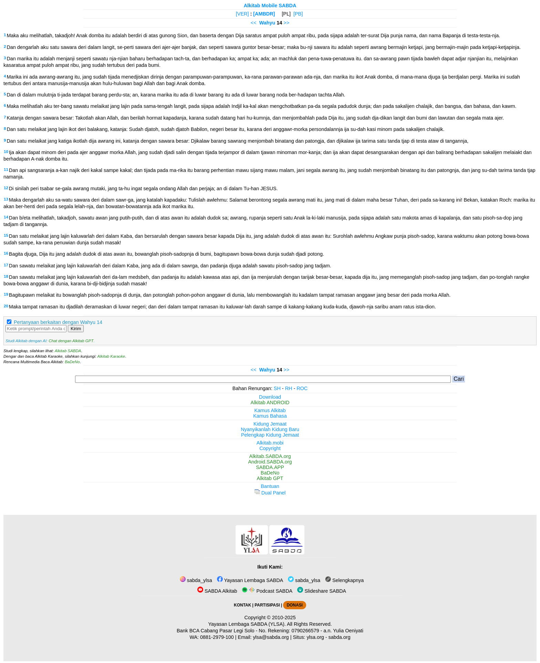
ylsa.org (315, 637)
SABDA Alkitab (217, 591)
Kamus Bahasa (270, 416)
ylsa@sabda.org (271, 637)
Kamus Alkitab (269, 410)
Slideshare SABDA (321, 591)
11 (6, 169)
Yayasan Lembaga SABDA (250, 580)
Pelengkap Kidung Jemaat (270, 435)
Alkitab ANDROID (270, 402)
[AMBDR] (264, 14)
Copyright (270, 448)
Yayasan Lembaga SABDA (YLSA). (247, 624)
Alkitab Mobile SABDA (270, 5)
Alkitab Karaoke (111, 356)
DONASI (294, 605)
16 (6, 253)
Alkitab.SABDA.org (270, 456)
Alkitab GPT (270, 478)
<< (254, 23)
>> (286, 23)
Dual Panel (270, 493)
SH (277, 388)
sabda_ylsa (196, 580)
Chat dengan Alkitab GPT (71, 341)
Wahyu (267, 23)
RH (288, 388)
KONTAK (242, 605)
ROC (302, 388)
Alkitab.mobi (270, 443)
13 (6, 199)
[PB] (298, 14)
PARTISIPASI (267, 605)
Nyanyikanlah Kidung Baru (270, 429)
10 (6, 152)
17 (6, 265)
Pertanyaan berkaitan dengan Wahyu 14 (58, 322)
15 (6, 235)
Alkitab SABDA (68, 351)
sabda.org (340, 637)
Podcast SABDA (267, 591)
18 (6, 276)
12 (6, 188)
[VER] (242, 14)
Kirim (76, 328)
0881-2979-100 (217, 637)
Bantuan (270, 486)
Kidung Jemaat (270, 424)
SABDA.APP (270, 467)
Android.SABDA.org (270, 462)
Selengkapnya (344, 580)
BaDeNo (72, 362)
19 (6, 294)
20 (6, 306)
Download (270, 397)
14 (6, 217)
